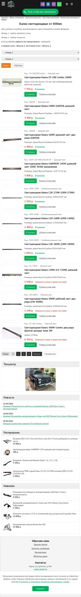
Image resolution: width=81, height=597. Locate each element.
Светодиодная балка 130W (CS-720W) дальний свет (50, 271)
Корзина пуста (66, 3)
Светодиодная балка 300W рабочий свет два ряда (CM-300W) (49, 300)
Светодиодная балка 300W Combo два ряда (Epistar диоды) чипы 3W (49, 329)
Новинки (9, 486)
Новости (9, 397)
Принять (40, 588)
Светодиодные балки (50, 17)
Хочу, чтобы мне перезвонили (42, 12)
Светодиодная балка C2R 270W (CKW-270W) (49, 192)
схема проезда (40, 569)
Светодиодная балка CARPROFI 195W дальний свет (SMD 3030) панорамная (50, 165)
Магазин (4, 17)
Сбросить (18, 65)
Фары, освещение (16, 17)
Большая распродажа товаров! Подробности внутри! (26, 423)
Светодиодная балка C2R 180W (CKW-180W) (49, 244)
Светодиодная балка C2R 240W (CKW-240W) (49, 218)
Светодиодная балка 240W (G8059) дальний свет (49, 107)
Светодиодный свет (33, 17)
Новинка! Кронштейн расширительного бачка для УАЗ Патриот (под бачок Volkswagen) (40, 416)
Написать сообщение (40, 548)
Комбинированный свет (52, 188)
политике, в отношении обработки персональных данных (45, 581)
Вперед (37, 354)
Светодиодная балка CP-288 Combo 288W (48, 77)
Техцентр (10, 364)
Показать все (50, 354)
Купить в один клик (47, 94)
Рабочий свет (53, 73)
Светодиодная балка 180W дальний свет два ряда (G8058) (49, 136)
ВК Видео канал (40, 556)
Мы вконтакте (40, 552)
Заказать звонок (40, 544)
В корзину (30, 94)
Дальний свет (43, 102)
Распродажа (11, 432)
